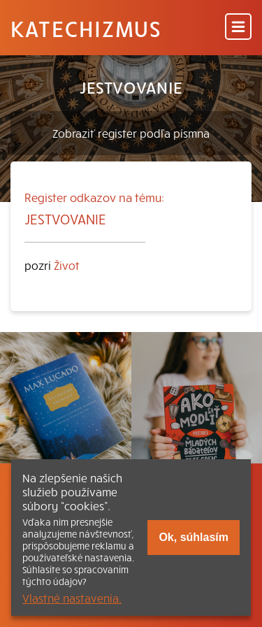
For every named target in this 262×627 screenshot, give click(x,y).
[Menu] (238, 27)
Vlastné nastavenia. (72, 598)
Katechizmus (85, 28)
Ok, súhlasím (193, 537)
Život (67, 265)
